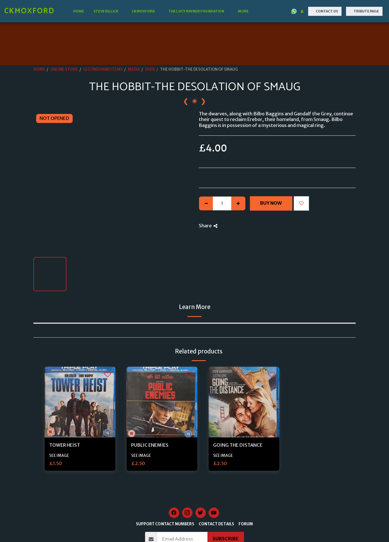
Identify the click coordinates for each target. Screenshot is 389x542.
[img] (80, 402)
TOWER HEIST (64, 445)
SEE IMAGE (59, 455)
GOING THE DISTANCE (237, 445)
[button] (107, 11)
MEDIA (134, 69)
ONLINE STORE (64, 69)
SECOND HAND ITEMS (103, 69)
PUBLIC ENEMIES (149, 445)
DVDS (150, 69)
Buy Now (271, 203)
